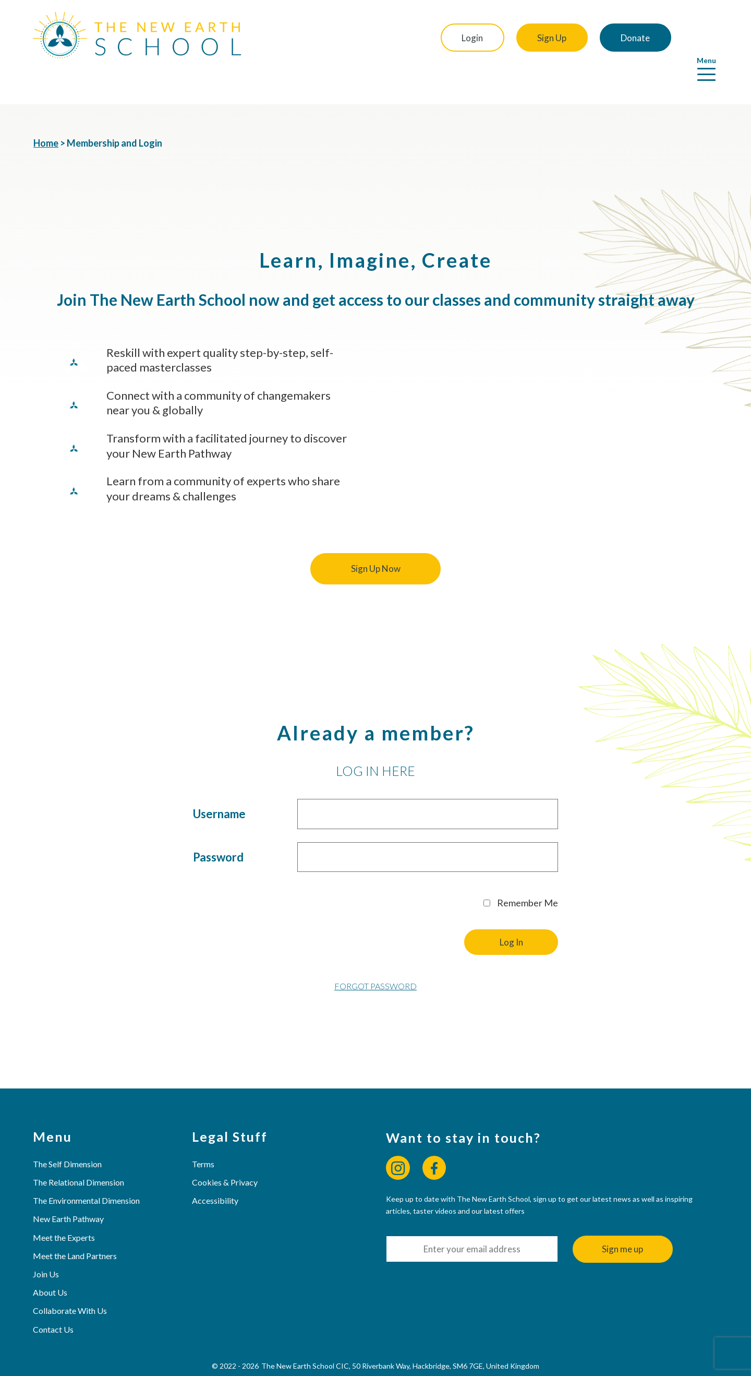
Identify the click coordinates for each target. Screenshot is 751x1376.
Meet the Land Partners (75, 1226)
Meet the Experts (64, 1208)
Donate (632, 37)
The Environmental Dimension (86, 1171)
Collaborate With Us (70, 1282)
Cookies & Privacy (225, 1153)
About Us (50, 1263)
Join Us (46, 1245)
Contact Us (53, 1300)
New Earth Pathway (68, 1190)
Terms (203, 1135)
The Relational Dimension (79, 1153)
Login (465, 37)
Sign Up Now (376, 539)
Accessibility (215, 1171)
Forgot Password (375, 957)
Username (219, 785)
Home (45, 114)
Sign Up (546, 37)
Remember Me (520, 873)
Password (218, 828)
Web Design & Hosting (349, 1360)
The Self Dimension (67, 1135)
